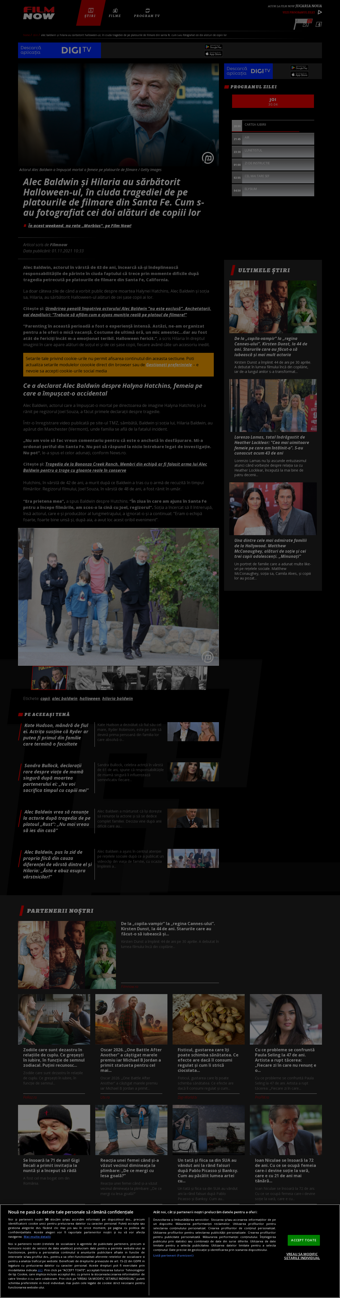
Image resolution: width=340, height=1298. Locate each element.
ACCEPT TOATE (303, 1240)
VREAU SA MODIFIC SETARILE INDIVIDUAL (302, 1256)
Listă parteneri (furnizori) (173, 1255)
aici (40, 1270)
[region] (170, 1251)
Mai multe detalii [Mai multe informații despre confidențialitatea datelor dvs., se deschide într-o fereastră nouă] (37, 1237)
